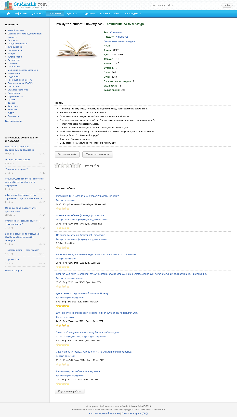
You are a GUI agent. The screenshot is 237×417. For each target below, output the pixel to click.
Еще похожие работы (69, 391)
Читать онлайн (67, 154)
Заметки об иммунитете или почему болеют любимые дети (87, 332)
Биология (12, 37)
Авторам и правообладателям (104, 413)
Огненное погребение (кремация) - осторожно (80, 215)
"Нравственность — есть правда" (22, 250)
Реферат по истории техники (69, 278)
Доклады (37, 13)
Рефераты (21, 13)
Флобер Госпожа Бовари (17, 159)
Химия (11, 113)
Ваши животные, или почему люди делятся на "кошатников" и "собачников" (96, 254)
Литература (122, 36)
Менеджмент (14, 73)
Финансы (12, 109)
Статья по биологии (65, 317)
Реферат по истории (65, 200)
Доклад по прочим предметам (69, 298)
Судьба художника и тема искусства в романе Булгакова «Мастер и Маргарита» (24, 182)
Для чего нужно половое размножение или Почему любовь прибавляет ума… (97, 313)
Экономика (13, 116)
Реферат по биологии (66, 259)
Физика (11, 103)
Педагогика (13, 76)
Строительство (15, 96)
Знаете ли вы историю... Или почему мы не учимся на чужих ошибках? (94, 351)
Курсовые (89, 13)
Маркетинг (13, 63)
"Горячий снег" (12, 259)
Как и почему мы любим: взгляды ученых (78, 371)
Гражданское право (17, 43)
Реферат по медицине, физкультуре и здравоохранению (82, 220)
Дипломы (72, 13)
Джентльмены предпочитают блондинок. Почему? (83, 293)
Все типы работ (109, 13)
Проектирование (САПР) (20, 83)
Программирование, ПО (20, 80)
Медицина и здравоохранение (23, 70)
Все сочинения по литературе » (119, 41)
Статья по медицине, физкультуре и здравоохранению (81, 336)
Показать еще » (13, 270)
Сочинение (116, 32)
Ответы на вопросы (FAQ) (134, 413)
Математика (14, 66)
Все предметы (132, 13)
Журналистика (15, 47)
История (12, 53)
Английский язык (16, 30)
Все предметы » (14, 121)
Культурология (15, 57)
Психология (13, 86)
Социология (14, 93)
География (13, 40)
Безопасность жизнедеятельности (25, 33)
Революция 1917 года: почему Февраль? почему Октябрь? (87, 196)
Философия (14, 106)
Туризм (11, 99)
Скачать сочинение (97, 154)
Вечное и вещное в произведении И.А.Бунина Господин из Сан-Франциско (22, 237)
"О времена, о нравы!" (16, 169)
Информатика (15, 50)
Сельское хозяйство (18, 90)
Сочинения (55, 13)
